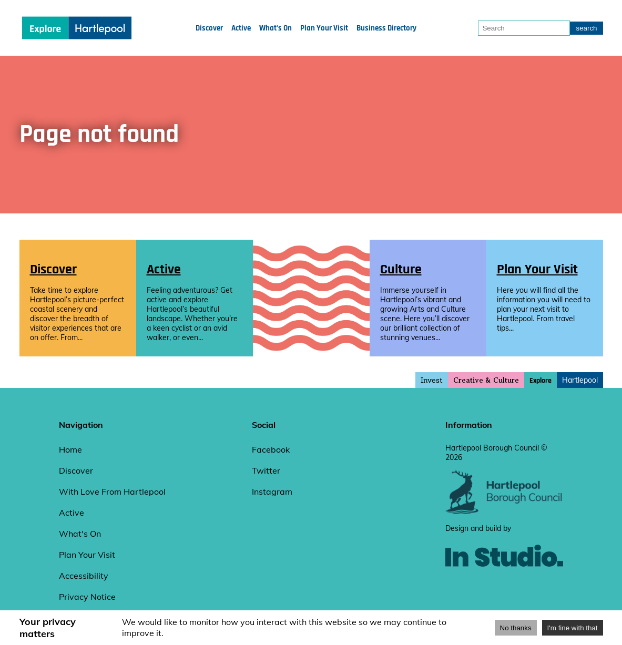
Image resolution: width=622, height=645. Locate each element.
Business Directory (386, 28)
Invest (432, 380)
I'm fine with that (572, 628)
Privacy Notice (87, 596)
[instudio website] (504, 584)
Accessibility (83, 575)
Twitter (266, 470)
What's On (275, 28)
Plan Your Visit (324, 28)
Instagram (272, 491)
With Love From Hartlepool (112, 491)
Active (241, 28)
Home (70, 449)
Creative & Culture (486, 380)
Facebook (271, 449)
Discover (209, 28)
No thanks (516, 628)
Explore (540, 380)
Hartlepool (580, 380)
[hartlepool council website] (504, 511)
